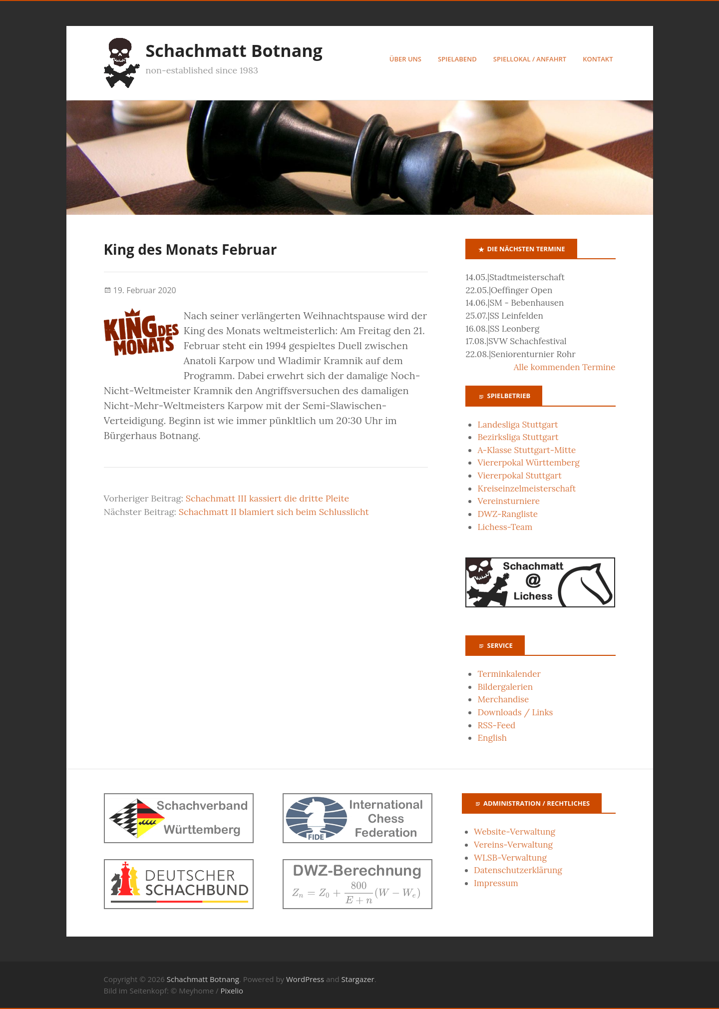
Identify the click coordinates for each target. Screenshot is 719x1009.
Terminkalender (508, 673)
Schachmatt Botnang (234, 50)
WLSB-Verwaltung (510, 857)
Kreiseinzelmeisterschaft (526, 488)
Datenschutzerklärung (518, 870)
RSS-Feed (496, 725)
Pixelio (231, 991)
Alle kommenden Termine (565, 367)
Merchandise (503, 699)
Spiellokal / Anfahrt (529, 58)
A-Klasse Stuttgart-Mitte (526, 450)
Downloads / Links (515, 712)
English (491, 737)
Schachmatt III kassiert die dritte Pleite (268, 498)
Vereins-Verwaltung (513, 844)
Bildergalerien (505, 686)
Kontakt (598, 58)
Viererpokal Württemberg (528, 462)
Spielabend (457, 58)
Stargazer (358, 979)
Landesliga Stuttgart (517, 424)
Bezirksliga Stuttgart (517, 437)
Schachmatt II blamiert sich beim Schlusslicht (274, 511)
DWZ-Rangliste (507, 513)
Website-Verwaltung (514, 831)
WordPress (305, 979)
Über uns (405, 58)
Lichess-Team (504, 526)
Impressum (496, 883)
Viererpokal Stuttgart (519, 475)
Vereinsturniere (508, 501)
